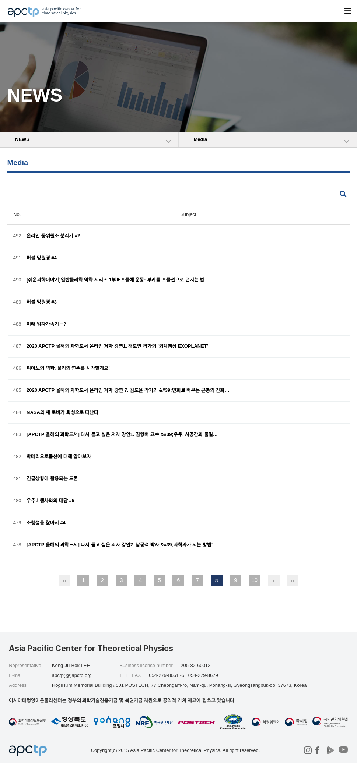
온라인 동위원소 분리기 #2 (53, 236)
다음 (274, 580)
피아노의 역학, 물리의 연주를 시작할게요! (68, 368)
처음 (64, 580)
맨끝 (292, 580)
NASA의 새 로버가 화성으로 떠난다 (62, 412)
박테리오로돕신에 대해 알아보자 (59, 456)
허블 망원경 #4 (42, 258)
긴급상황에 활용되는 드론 (52, 479)
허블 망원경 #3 (42, 302)
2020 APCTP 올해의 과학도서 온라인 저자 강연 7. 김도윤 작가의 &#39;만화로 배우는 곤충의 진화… (128, 390)
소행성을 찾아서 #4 (46, 523)
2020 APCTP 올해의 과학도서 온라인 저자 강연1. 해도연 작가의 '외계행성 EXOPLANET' (117, 346)
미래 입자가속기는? (46, 324)
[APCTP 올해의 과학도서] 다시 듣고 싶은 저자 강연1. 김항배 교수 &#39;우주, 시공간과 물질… (122, 434)
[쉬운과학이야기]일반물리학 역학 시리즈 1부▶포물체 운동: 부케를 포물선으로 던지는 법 (115, 280)
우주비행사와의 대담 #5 (50, 501)
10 (255, 580)
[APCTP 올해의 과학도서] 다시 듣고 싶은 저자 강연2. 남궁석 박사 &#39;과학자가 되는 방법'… (122, 545)
